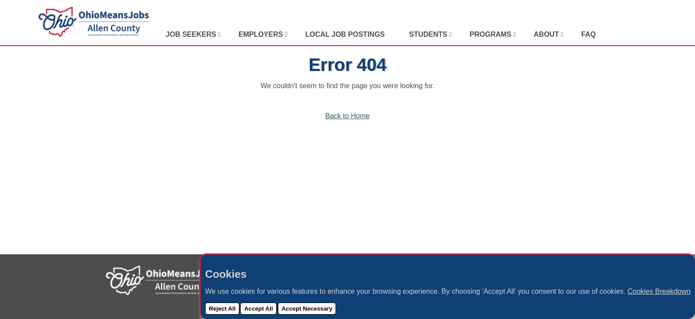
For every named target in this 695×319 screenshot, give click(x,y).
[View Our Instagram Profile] (638, 35)
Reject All (222, 308)
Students (429, 34)
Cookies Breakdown (659, 291)
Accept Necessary (306, 308)
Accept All (258, 308)
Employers (261, 34)
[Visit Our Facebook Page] (627, 35)
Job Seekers (192, 34)
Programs (492, 34)
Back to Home (347, 116)
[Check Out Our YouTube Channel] (649, 35)
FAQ (588, 34)
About (547, 34)
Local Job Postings (345, 34)
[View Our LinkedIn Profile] (616, 35)
